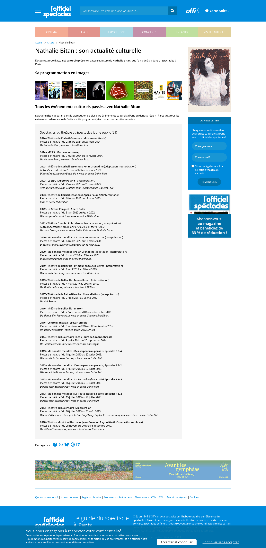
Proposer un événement (118, 497)
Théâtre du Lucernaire (61, 337)
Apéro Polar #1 (67, 180)
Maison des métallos (60, 237)
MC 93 (51, 152)
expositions (116, 32)
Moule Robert (82, 280)
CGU (161, 497)
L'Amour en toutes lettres (89, 237)
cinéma (51, 32)
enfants (182, 32)
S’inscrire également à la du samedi (209, 170)
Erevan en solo (78, 322)
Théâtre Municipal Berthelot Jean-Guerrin (73, 422)
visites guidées (214, 32)
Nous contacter (70, 497)
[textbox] (124, 10)
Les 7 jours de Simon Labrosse (94, 337)
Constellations (91, 294)
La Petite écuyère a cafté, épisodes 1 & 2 (98, 393)
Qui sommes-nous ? (46, 497)
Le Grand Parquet (58, 209)
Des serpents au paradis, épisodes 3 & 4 (98, 351)
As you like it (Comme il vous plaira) (121, 422)
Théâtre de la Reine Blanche (64, 294)
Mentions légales (177, 497)
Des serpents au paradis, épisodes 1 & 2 (98, 365)
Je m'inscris (209, 182)
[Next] (177, 90)
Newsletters (142, 497)
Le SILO (52, 180)
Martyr (78, 308)
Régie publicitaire (91, 497)
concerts (149, 32)
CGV (153, 497)
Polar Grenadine (93, 166)
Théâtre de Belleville (60, 266)
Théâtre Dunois (57, 223)
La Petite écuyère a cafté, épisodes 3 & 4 (98, 379)
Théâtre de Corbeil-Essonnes (65, 138)
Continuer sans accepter (221, 542)
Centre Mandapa (58, 322)
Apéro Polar (78, 209)
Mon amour (91, 138)
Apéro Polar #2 (93, 195)
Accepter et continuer (177, 542)
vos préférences (114, 539)
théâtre (84, 32)
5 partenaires (51, 539)
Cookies (194, 497)
